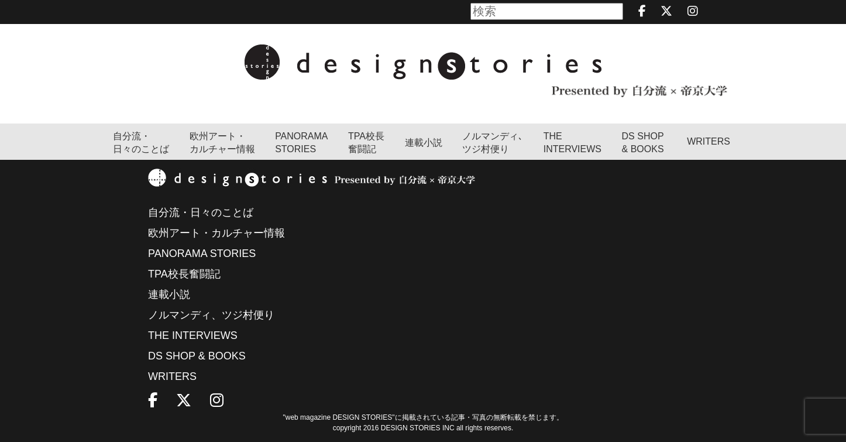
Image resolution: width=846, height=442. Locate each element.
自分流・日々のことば (141, 142)
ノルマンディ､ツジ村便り (492, 142)
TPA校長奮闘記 (366, 142)
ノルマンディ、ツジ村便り (211, 315)
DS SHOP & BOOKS (643, 142)
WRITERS (708, 141)
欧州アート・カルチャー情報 (222, 142)
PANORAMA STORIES (301, 142)
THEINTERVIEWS (572, 142)
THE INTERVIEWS (193, 335)
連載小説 (423, 143)
